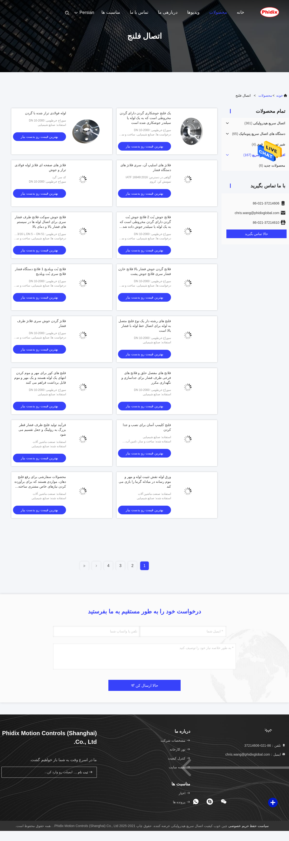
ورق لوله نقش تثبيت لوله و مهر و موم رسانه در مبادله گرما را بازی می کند (145, 481)
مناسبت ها (110, 12)
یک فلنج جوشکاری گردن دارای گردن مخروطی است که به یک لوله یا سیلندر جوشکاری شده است (145, 118)
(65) (258, 134)
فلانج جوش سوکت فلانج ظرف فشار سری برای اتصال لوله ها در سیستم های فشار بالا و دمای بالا (40, 222)
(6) (272, 165)
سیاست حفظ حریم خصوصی (248, 826)
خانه (240, 12)
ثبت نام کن (83, 772)
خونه (279, 95)
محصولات (218, 12)
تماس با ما (139, 12)
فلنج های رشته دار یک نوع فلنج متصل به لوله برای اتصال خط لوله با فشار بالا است (144, 325)
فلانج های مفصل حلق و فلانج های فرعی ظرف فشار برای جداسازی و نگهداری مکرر (146, 377)
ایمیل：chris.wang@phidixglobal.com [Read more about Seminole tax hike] (255, 754)
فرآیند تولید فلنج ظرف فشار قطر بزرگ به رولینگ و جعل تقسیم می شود (42, 429)
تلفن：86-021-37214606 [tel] (265, 745)
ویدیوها (193, 12)
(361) (264, 123)
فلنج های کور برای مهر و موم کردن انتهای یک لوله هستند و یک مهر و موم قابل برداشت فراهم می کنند (40, 377)
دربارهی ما (167, 12)
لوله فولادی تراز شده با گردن (45, 113)
